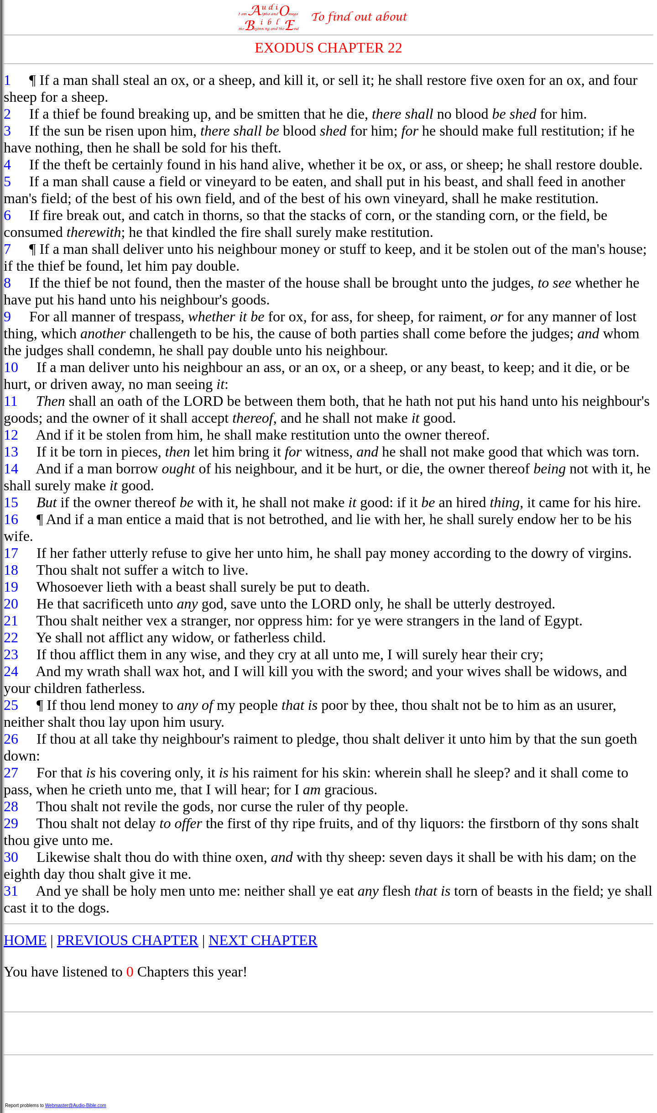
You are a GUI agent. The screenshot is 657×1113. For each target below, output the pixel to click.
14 (11, 468)
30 (11, 857)
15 (11, 502)
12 (11, 434)
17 (11, 553)
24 (11, 671)
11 (11, 401)
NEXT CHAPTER (263, 940)
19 (11, 586)
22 (11, 637)
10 (11, 367)
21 (11, 620)
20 (11, 603)
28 (11, 806)
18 (11, 570)
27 (11, 772)
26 (11, 738)
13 (11, 451)
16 (11, 519)
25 (11, 705)
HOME (25, 940)
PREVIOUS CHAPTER (127, 940)
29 (11, 823)
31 (11, 890)
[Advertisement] (328, 1033)
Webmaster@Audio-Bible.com (75, 1105)
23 (11, 654)
